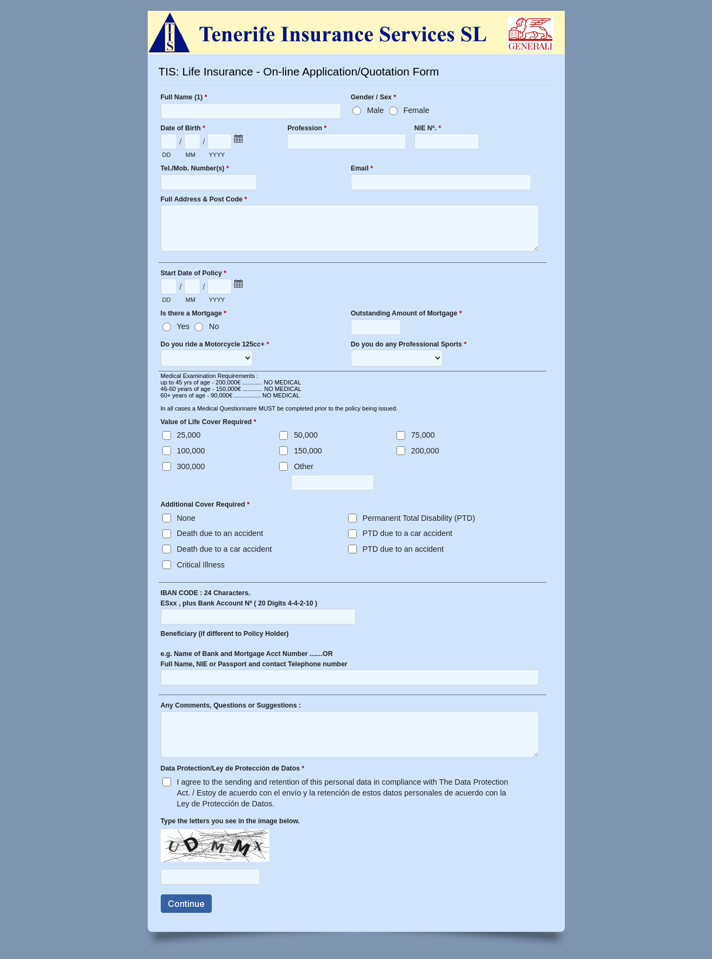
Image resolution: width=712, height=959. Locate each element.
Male (375, 110)
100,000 (191, 450)
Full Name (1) (184, 98)
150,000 (308, 450)
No (214, 326)
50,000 (306, 435)
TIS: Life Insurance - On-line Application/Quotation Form (356, 32)
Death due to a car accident (224, 549)
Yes (183, 326)
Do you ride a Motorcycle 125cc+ (215, 345)
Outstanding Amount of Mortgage (406, 314)
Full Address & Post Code (204, 200)
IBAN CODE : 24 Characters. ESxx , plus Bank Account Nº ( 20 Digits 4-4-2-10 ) (239, 598)
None (186, 518)
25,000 (189, 435)
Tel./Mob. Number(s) (195, 169)
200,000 (425, 450)
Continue (186, 903)
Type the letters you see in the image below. (230, 821)
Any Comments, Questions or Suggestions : (231, 705)
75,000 (423, 435)
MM (191, 155)
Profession (306, 129)
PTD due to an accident (403, 549)
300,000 (191, 466)
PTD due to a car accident (407, 533)
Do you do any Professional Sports (409, 345)
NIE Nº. (427, 129)
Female (417, 110)
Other (303, 466)
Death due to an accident (220, 533)
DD (166, 155)
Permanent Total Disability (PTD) (419, 518)
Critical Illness (201, 564)
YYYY (217, 155)
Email (362, 169)
